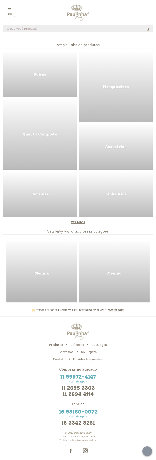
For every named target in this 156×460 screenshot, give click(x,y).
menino (114, 271)
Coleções (77, 344)
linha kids (116, 194)
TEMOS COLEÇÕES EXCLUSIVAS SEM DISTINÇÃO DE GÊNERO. (72, 310)
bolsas (40, 74)
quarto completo (40, 134)
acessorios (115, 147)
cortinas (40, 194)
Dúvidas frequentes (88, 359)
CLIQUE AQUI (116, 310)
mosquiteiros (115, 87)
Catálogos (99, 344)
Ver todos (78, 222)
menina (41, 271)
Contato (59, 359)
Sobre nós (66, 352)
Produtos (56, 344)
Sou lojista (89, 352)
